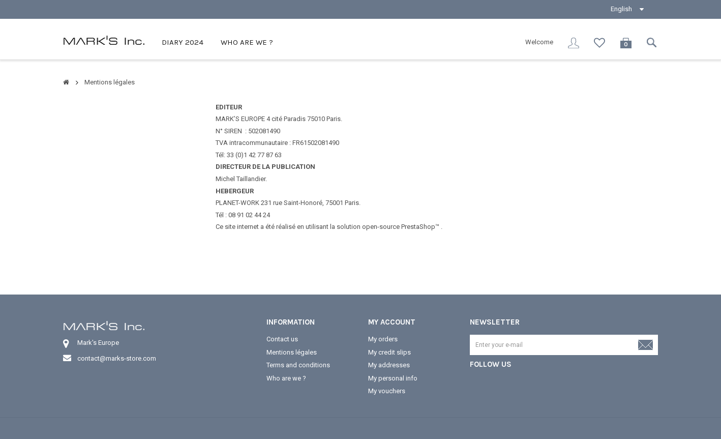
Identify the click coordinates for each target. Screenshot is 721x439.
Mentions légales (291, 352)
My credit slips (389, 352)
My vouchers (386, 391)
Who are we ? (246, 42)
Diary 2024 (181, 42)
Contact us (282, 339)
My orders (383, 339)
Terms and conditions (298, 365)
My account (391, 322)
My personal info (392, 378)
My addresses (389, 365)
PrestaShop (418, 226)
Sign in (573, 43)
